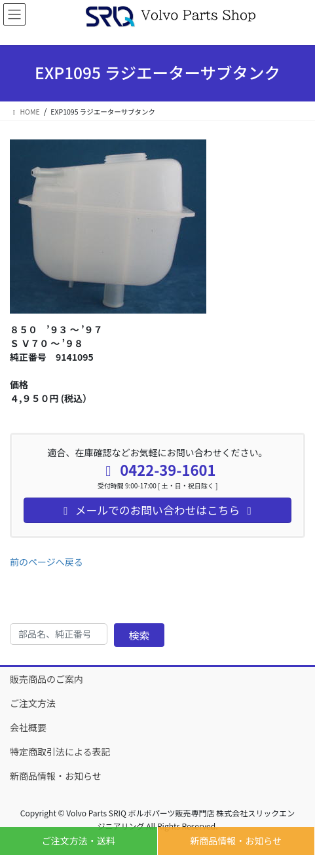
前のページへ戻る (46, 561)
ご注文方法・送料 (78, 840)
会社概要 (28, 727)
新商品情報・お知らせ (236, 840)
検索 (139, 635)
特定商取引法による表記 (60, 751)
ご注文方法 (33, 703)
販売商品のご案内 (46, 678)
